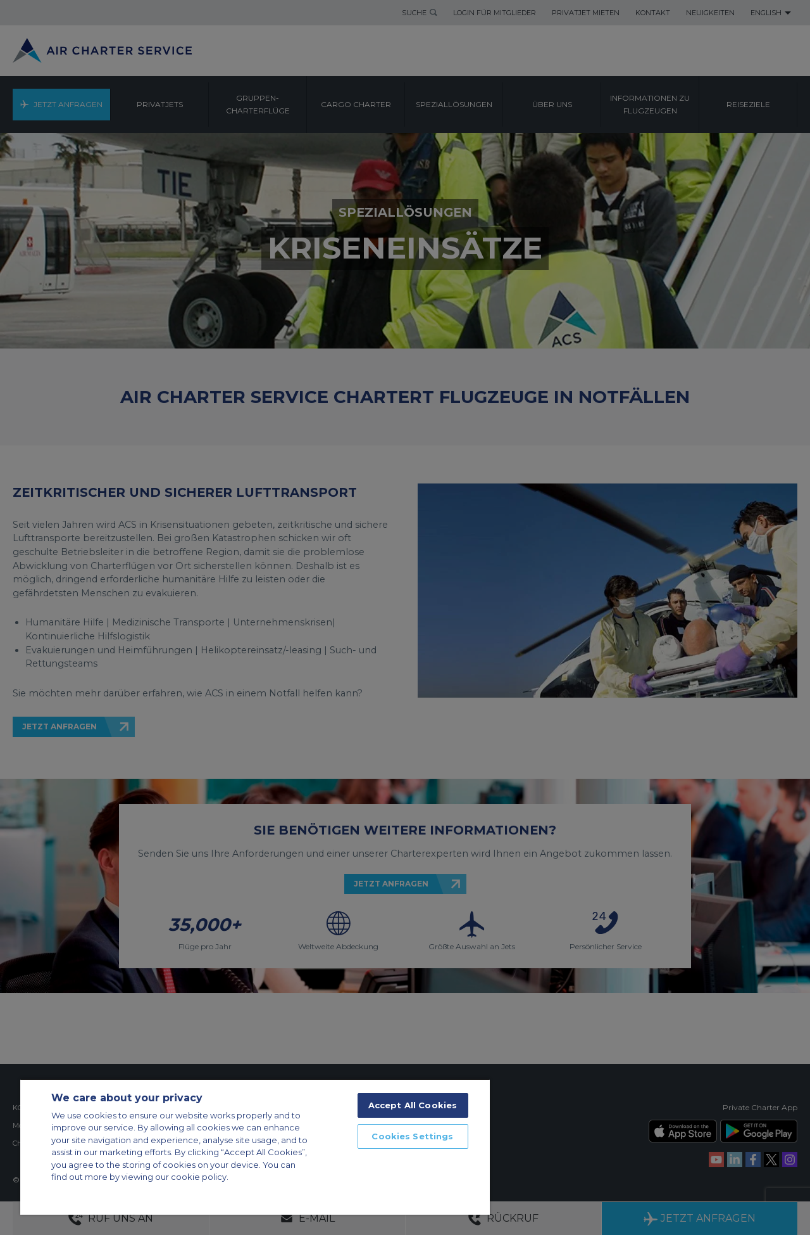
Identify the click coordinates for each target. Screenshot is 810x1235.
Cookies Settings (412, 1136)
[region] (255, 1146)
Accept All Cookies (412, 1105)
